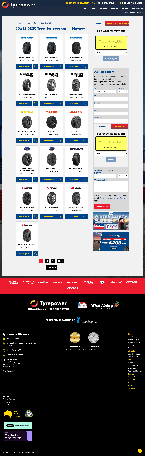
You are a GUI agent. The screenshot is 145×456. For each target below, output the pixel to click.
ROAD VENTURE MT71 (52, 95)
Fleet (127, 12)
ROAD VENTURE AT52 (27, 95)
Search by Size (133, 340)
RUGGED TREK (51, 169)
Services (103, 8)
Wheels (93, 8)
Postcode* (98, 118)
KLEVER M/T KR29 (51, 208)
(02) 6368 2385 (105, 3)
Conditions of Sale (28, 452)
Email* (96, 110)
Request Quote (102, 206)
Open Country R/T (76, 57)
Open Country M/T (27, 57)
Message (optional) (101, 180)
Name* (97, 96)
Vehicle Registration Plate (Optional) (103, 171)
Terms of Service (119, 198)
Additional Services (135, 371)
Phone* (97, 103)
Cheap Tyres (7, 405)
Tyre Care (131, 345)
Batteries (131, 362)
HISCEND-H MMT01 (76, 169)
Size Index (6, 396)
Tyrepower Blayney (75, 3)
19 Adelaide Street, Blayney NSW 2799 (21, 344)
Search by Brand (134, 342)
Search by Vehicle (134, 337)
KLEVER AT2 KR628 (27, 208)
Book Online (137, 8)
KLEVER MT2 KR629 (76, 208)
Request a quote (130, 3)
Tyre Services (133, 365)
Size (95, 88)
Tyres (83, 8)
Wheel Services (133, 368)
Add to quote (24, 66)
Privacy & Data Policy (15, 452)
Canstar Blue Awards (10, 399)
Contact (125, 8)
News (132, 12)
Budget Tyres (7, 402)
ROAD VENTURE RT (76, 95)
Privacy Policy (105, 198)
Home (19, 23)
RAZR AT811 (51, 132)
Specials (114, 8)
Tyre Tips (131, 348)
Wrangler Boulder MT (27, 132)
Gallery (140, 12)
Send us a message (15, 355)
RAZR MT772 (76, 132)
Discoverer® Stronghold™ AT (27, 170)
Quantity (121, 88)
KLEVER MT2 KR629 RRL (27, 245)
